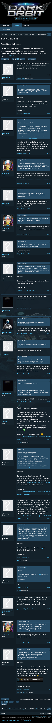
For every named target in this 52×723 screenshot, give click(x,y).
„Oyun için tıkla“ (10, 56)
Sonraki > (33, 59)
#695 (48, 518)
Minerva (5, 538)
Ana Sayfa (7, 25)
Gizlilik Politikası (47, 716)
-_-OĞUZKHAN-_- (7, 277)
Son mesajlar (6, 29)
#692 (48, 401)
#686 (48, 234)
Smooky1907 (6, 310)
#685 (48, 208)
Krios (18, 560)
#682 (48, 113)
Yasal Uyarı (43, 713)
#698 (48, 609)
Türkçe (3, 713)
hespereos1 (6, 77)
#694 (48, 494)
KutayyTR (5, 133)
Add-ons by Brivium (17, 720)
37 (23, 59)
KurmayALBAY (7, 332)
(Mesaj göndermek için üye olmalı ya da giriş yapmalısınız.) (35, 699)
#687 (48, 253)
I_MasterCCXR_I (7, 612)
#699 (48, 643)
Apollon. (5, 421)
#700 (48, 689)
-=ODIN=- (5, 99)
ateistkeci (5, 173)
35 (18, 59)
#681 (48, 75)
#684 (48, 183)
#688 (48, 290)
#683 (48, 153)
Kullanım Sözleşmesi (36, 716)
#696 (48, 557)
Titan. (24, 692)
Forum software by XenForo (16, 717)
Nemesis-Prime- (21, 78)
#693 (48, 439)
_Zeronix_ (5, 514)
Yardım (49, 713)
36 (21, 59)
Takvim (26, 25)
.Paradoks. (5, 354)
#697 (48, 587)
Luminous (19, 442)
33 (13, 59)
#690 (48, 333)
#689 (48, 308)
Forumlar (17, 26)
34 (15, 59)
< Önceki (4, 59)
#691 (48, 374)
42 (28, 59)
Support (42, 548)
